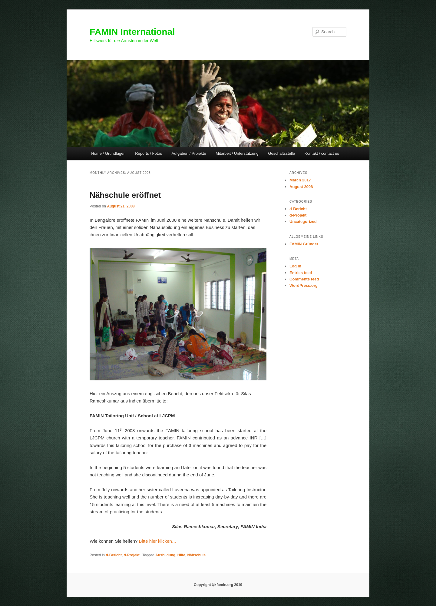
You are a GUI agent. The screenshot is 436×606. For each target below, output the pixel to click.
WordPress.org (303, 285)
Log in (295, 266)
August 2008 (301, 186)
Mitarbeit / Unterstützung (237, 153)
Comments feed (304, 279)
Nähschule (196, 555)
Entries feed (300, 272)
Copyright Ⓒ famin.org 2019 (218, 585)
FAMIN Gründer (303, 244)
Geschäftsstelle (281, 153)
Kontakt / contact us (322, 153)
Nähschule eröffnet (125, 195)
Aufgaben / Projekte (189, 153)
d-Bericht (114, 555)
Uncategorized (303, 221)
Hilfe (181, 555)
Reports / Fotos (148, 153)
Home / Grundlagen (108, 153)
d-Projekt (132, 555)
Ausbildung (165, 555)
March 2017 (300, 180)
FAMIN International (132, 32)
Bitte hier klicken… (158, 541)
